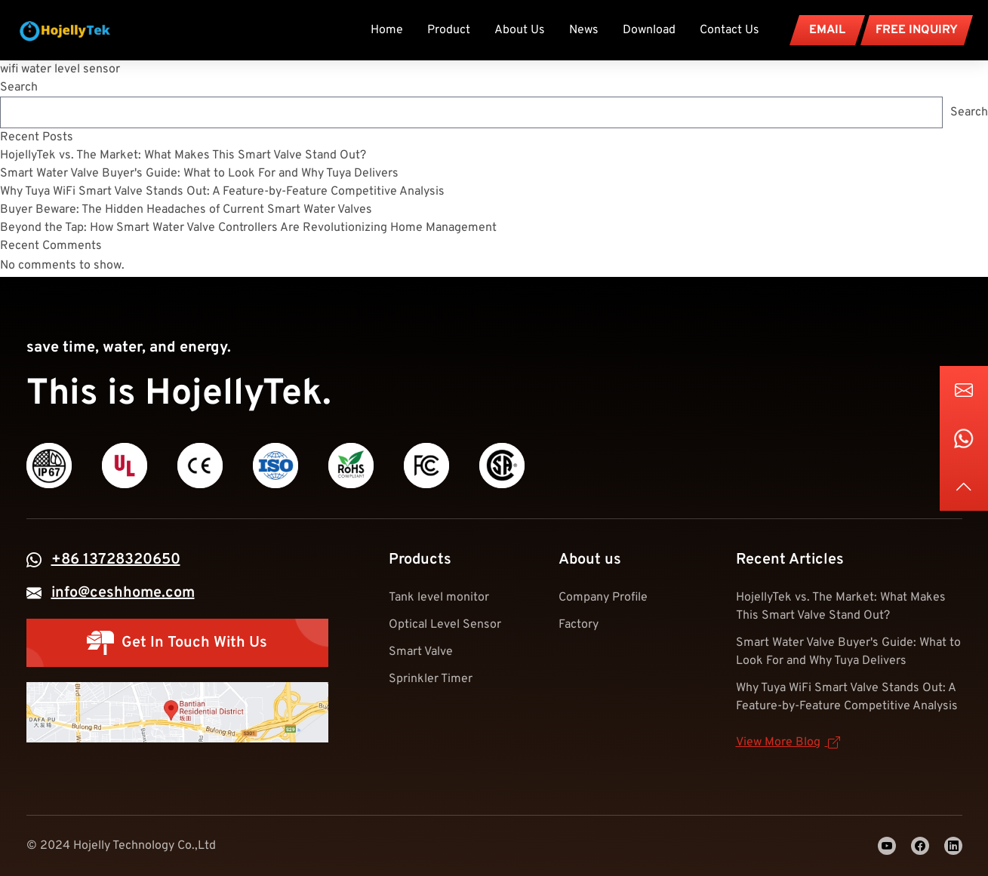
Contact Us (729, 30)
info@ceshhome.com (123, 593)
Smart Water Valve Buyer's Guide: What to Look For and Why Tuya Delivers (199, 173)
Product (448, 30)
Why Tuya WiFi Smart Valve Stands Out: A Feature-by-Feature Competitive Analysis (222, 191)
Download (649, 30)
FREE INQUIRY (917, 30)
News (584, 30)
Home (387, 30)
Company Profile (603, 597)
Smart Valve (421, 651)
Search (19, 87)
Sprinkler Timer (430, 679)
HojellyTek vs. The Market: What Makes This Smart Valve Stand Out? (183, 155)
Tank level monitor (439, 597)
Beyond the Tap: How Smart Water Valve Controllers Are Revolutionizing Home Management (248, 227)
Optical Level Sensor (445, 624)
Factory (579, 624)
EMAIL (827, 30)
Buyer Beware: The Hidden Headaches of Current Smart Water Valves (186, 209)
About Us (519, 30)
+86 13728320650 (115, 560)
